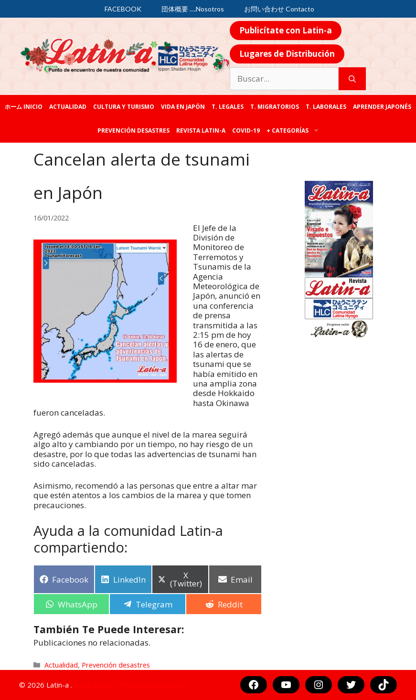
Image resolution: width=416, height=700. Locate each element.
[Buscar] (352, 78)
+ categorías (294, 131)
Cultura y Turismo (123, 107)
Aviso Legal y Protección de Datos (130, 685)
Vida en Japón (183, 107)
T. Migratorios (274, 107)
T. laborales (326, 107)
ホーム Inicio (24, 107)
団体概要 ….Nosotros (192, 9)
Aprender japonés (382, 107)
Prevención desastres (133, 130)
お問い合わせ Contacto (279, 9)
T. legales (228, 107)
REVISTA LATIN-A (200, 130)
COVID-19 (246, 130)
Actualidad (67, 107)
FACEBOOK (123, 9)
